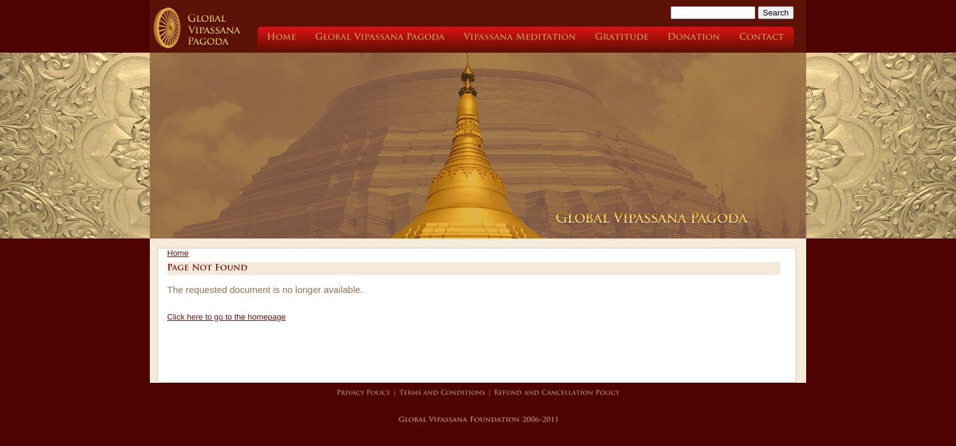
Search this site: (636, 12)
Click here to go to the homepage (226, 316)
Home (178, 253)
